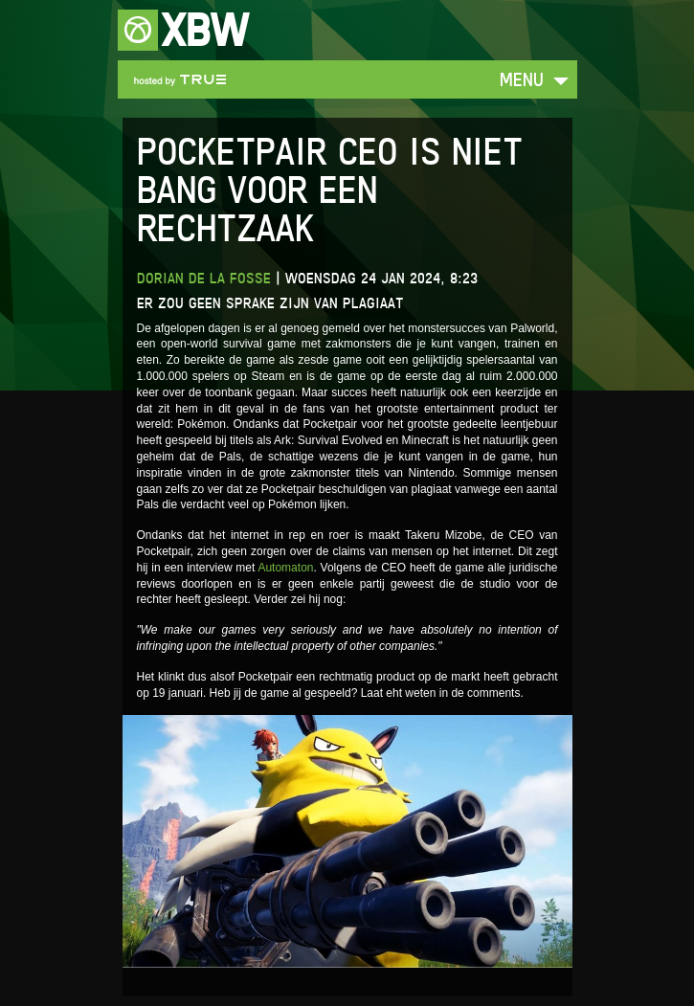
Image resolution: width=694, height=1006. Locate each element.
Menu (522, 79)
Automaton (285, 567)
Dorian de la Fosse (204, 278)
